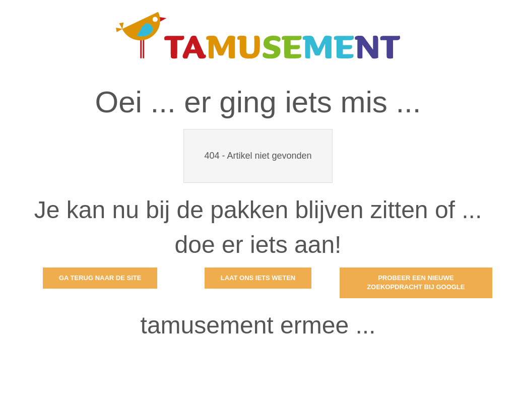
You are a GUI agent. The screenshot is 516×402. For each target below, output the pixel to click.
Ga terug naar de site (100, 278)
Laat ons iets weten (258, 278)
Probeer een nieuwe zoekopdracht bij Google (416, 282)
